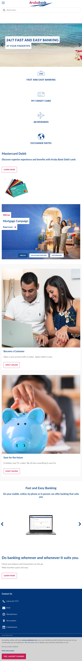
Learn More (9, 170)
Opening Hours (11, 614)
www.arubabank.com (29, 640)
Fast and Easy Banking (41, 79)
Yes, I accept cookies (14, 656)
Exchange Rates (41, 143)
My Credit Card (41, 100)
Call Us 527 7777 (12, 601)
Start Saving (11, 471)
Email (8, 608)
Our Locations (11, 621)
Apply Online (11, 365)
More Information (8, 651)
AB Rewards (41, 122)
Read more (8, 227)
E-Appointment (11, 627)
